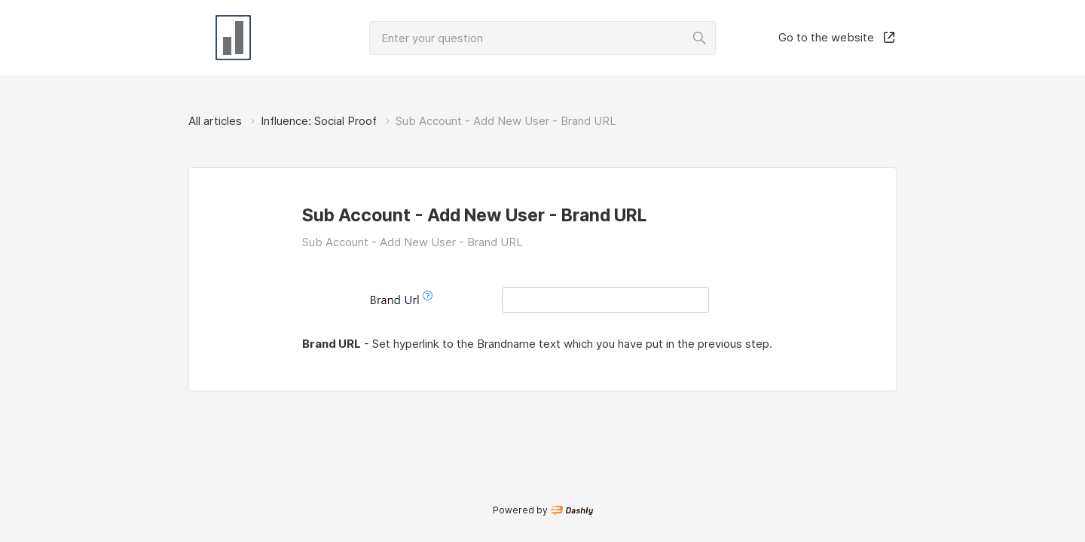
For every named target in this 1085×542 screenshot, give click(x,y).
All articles (215, 121)
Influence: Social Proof (319, 121)
